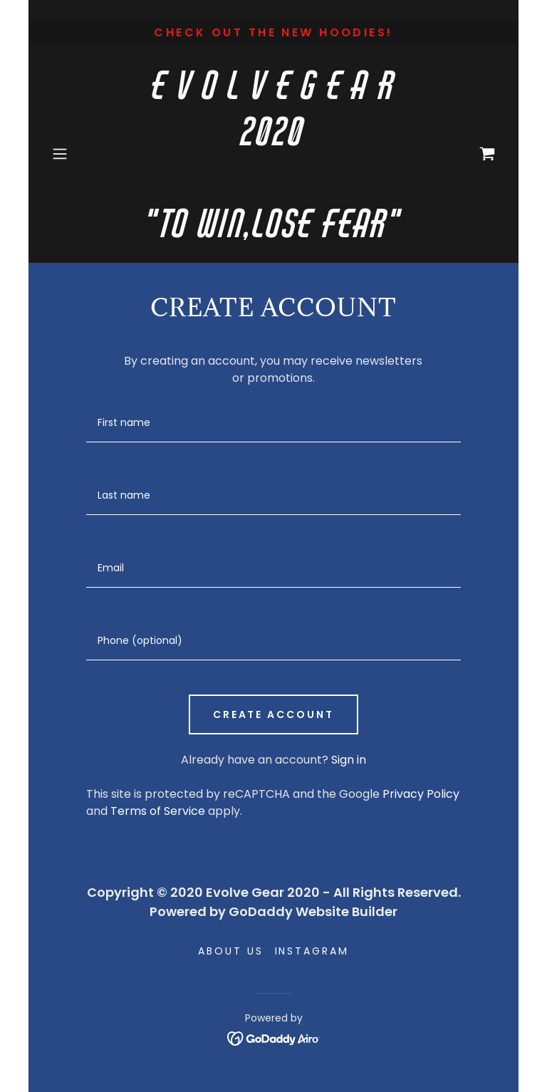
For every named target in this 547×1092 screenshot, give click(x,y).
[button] (80, 154)
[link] (273, 233)
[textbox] (273, 423)
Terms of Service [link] (157, 811)
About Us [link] (231, 951)
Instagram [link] (312, 951)
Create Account (274, 714)
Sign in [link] (348, 760)
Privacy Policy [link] (420, 794)
